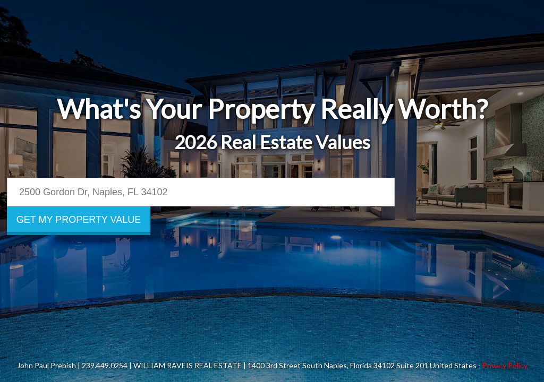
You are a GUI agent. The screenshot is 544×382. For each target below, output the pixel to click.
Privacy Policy (505, 365)
